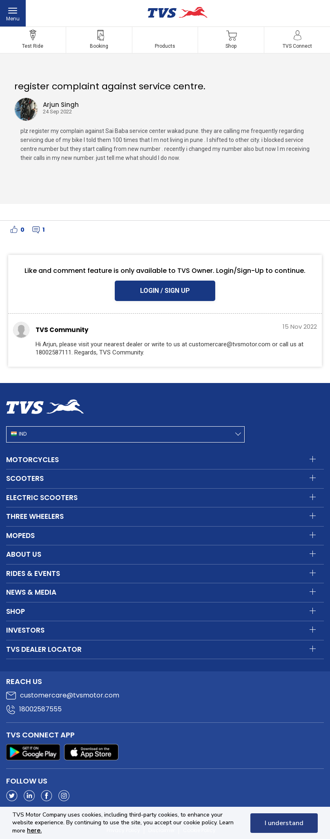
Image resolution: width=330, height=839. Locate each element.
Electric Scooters (42, 498)
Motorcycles (32, 460)
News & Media (31, 592)
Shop (230, 46)
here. (34, 830)
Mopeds (20, 535)
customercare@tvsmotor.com (69, 695)
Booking (99, 46)
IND (23, 434)
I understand (284, 823)
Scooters (25, 478)
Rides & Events (33, 573)
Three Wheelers (35, 516)
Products (165, 46)
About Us (23, 554)
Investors (25, 630)
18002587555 (40, 709)
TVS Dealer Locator (44, 649)
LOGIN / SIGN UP (165, 290)
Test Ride (32, 46)
